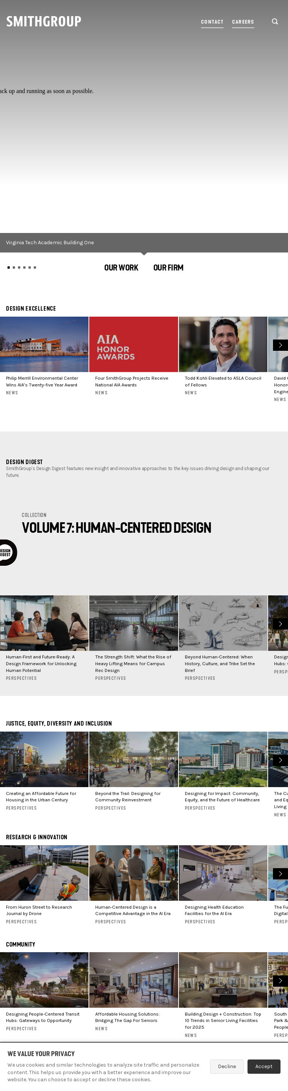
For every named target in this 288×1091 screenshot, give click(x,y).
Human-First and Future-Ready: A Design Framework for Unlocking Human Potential (41, 663)
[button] (121, 268)
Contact (212, 22)
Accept (264, 1066)
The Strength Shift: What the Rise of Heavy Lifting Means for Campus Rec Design (133, 663)
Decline (227, 1066)
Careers (243, 22)
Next (279, 344)
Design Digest (24, 462)
